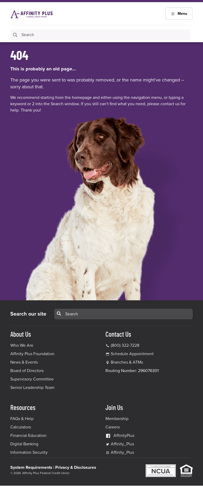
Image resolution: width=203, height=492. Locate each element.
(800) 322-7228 (122, 345)
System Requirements (31, 467)
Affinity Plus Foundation (32, 353)
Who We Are (21, 345)
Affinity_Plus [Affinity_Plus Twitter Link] (119, 444)
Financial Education (28, 435)
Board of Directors (27, 370)
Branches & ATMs (127, 362)
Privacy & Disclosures (75, 467)
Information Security (29, 452)
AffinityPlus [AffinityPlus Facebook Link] (119, 435)
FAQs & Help (22, 418)
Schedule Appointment (132, 353)
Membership (116, 418)
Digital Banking (24, 444)
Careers (112, 427)
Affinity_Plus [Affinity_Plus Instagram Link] (119, 452)
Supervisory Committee (32, 379)
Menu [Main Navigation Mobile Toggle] (179, 13)
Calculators (20, 427)
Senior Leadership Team (32, 387)
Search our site (28, 314)
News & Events (24, 362)
